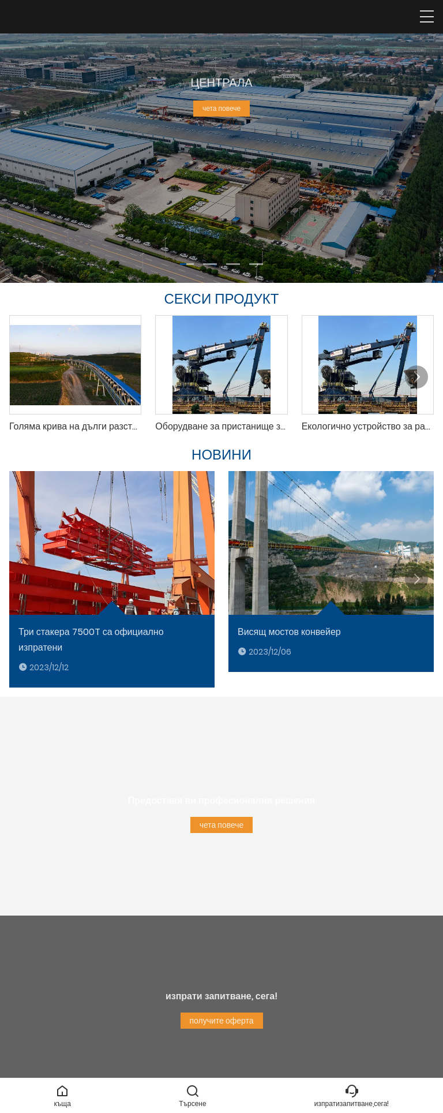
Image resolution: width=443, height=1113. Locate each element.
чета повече (221, 108)
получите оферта (222, 1020)
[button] (187, 264)
